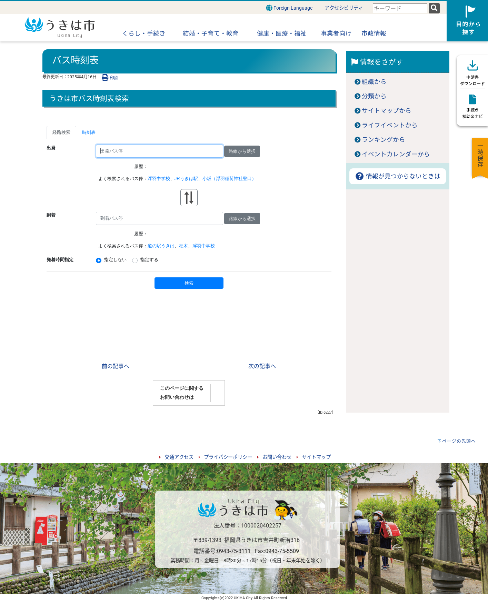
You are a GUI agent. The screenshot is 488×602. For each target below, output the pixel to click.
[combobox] (400, 8)
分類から (374, 96)
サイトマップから (386, 110)
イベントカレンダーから (396, 154)
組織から (374, 81)
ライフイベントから (390, 125)
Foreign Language (289, 7)
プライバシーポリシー (228, 457)
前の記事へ (115, 366)
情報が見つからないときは (397, 176)
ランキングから (383, 139)
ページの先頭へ (459, 441)
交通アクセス (179, 457)
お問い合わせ (276, 457)
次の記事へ (262, 366)
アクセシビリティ (344, 8)
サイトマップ (316, 457)
